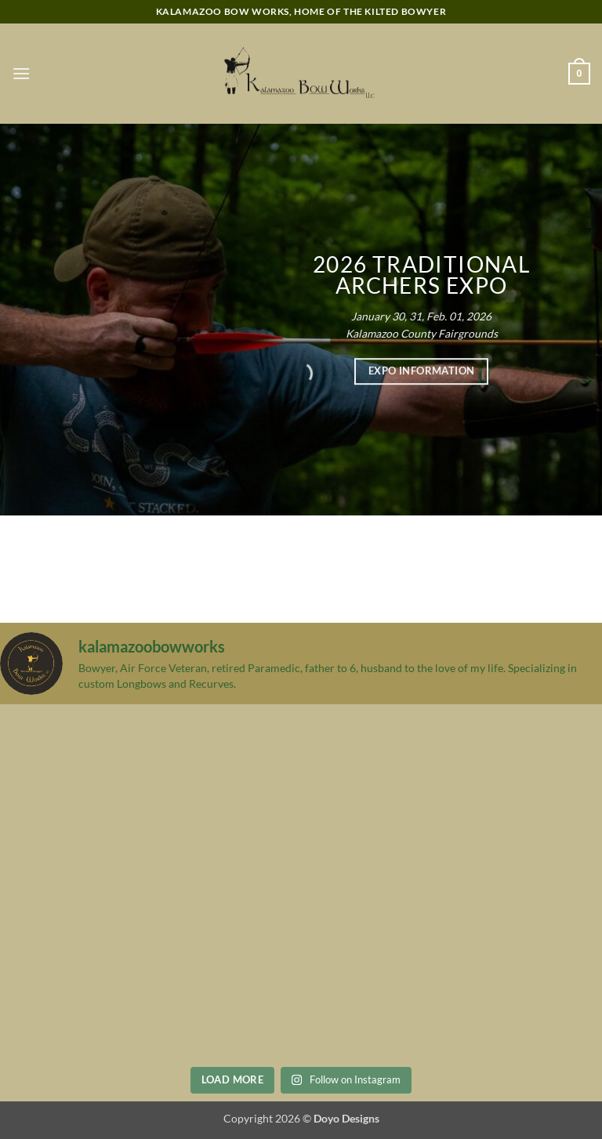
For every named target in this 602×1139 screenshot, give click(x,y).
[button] (21, 73)
